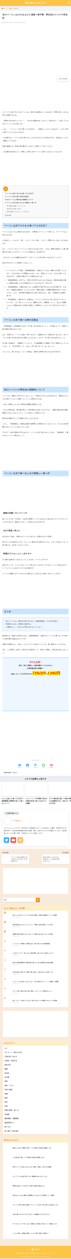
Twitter (6, 844)
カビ (6, 1048)
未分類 (6, 1077)
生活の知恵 (8, 1090)
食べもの (7, 1127)
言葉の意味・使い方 (11, 1111)
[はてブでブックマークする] (35, 766)
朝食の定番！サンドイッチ (16, 206)
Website (20, 844)
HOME (35, 1250)
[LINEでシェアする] (43, 766)
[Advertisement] (35, 96)
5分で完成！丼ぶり (14, 209)
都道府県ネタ (9, 1123)
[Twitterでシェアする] (19, 766)
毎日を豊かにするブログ (35, 2)
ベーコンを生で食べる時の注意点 (17, 196)
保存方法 (7, 1065)
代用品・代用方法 (10, 1061)
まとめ (8, 215)
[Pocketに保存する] (51, 766)
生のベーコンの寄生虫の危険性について (19, 199)
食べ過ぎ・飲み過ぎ (11, 1132)
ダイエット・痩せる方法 (13, 1052)
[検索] (38, 900)
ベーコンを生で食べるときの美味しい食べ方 (20, 202)
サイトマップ (51, 1254)
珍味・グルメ (9, 1086)
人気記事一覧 (19, 1254)
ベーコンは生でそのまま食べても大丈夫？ (19, 193)
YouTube (13, 844)
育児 (6, 1102)
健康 (6, 1069)
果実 (6, 1082)
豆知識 (6, 1115)
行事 (6, 1107)
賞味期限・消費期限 (11, 1119)
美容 (6, 1098)
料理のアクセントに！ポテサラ (18, 212)
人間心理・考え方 (10, 1057)
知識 (6, 1094)
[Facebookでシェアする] (27, 766)
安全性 (14, 773)
